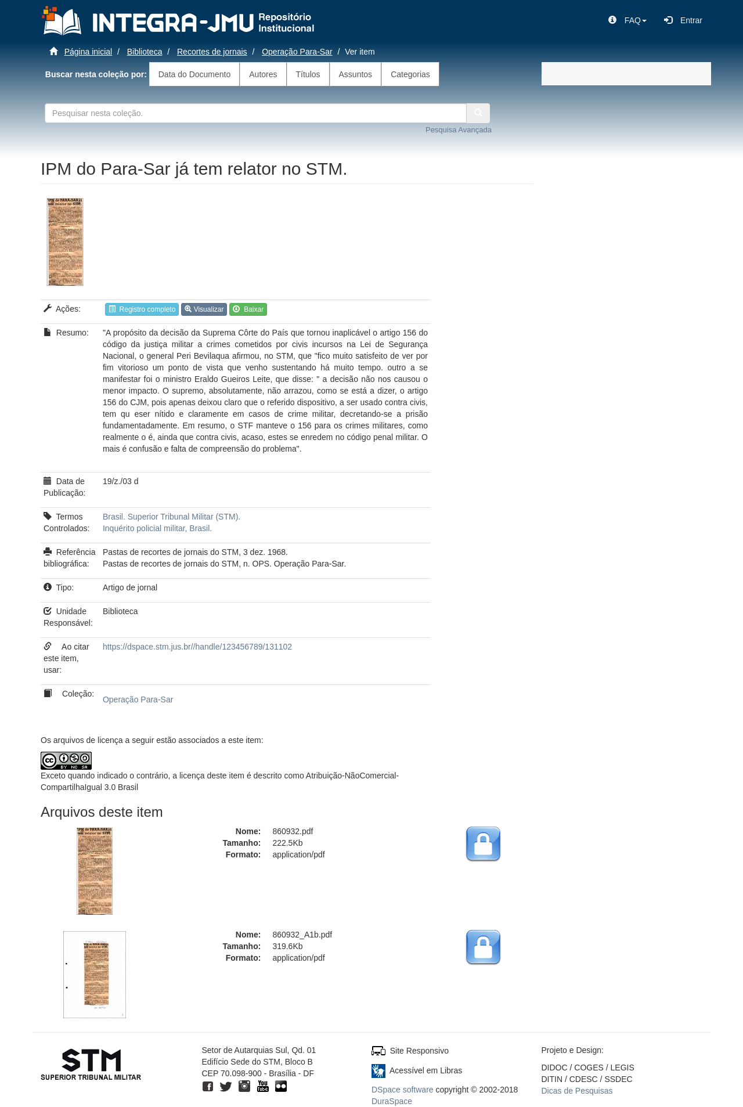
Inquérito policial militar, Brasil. (157, 528)
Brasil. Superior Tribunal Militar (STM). (171, 516)
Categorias (410, 74)
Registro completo (142, 309)
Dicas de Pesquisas (577, 1090)
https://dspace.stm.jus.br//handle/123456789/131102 (197, 646)
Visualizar (204, 309)
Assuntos (356, 74)
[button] (627, 20)
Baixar (248, 309)
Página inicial (88, 51)
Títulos (308, 74)
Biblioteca (145, 51)
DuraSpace (392, 1101)
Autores (263, 74)
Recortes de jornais (212, 51)
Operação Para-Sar (297, 51)
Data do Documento (194, 74)
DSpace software (403, 1089)
